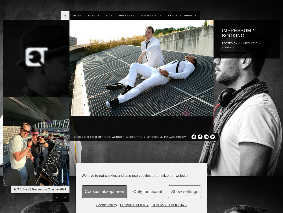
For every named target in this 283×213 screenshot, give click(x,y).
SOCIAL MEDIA (151, 15)
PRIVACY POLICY (134, 205)
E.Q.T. (93, 15)
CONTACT (228, 47)
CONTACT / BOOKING (169, 205)
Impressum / (154, 137)
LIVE (109, 15)
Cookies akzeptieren (104, 191)
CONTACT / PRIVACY (182, 15)
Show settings (184, 191)
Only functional (147, 191)
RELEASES (126, 15)
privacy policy (175, 137)
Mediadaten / (135, 137)
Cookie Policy (106, 205)
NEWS (77, 15)
